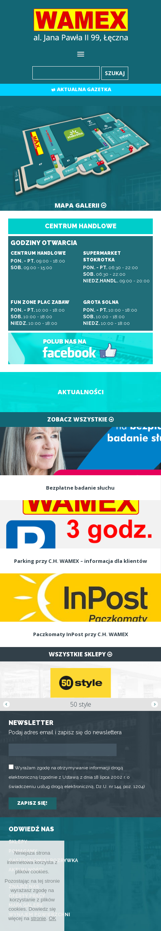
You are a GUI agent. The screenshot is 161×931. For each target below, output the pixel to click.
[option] (80, 686)
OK (52, 918)
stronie (38, 918)
